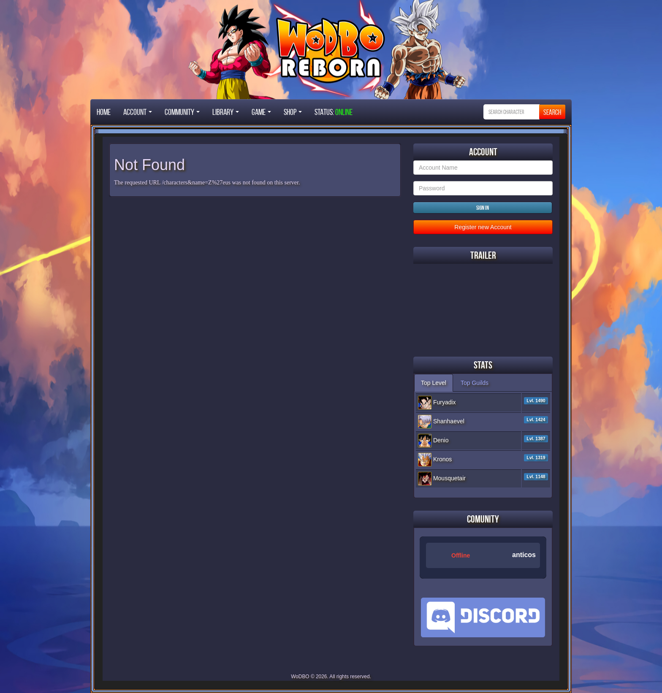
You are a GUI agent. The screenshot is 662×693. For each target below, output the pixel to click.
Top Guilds (474, 382)
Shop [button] (293, 111)
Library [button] (225, 111)
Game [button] (261, 111)
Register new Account (482, 227)
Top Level (433, 382)
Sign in (482, 207)
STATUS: (334, 111)
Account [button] (137, 111)
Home (104, 111)
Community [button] (182, 111)
